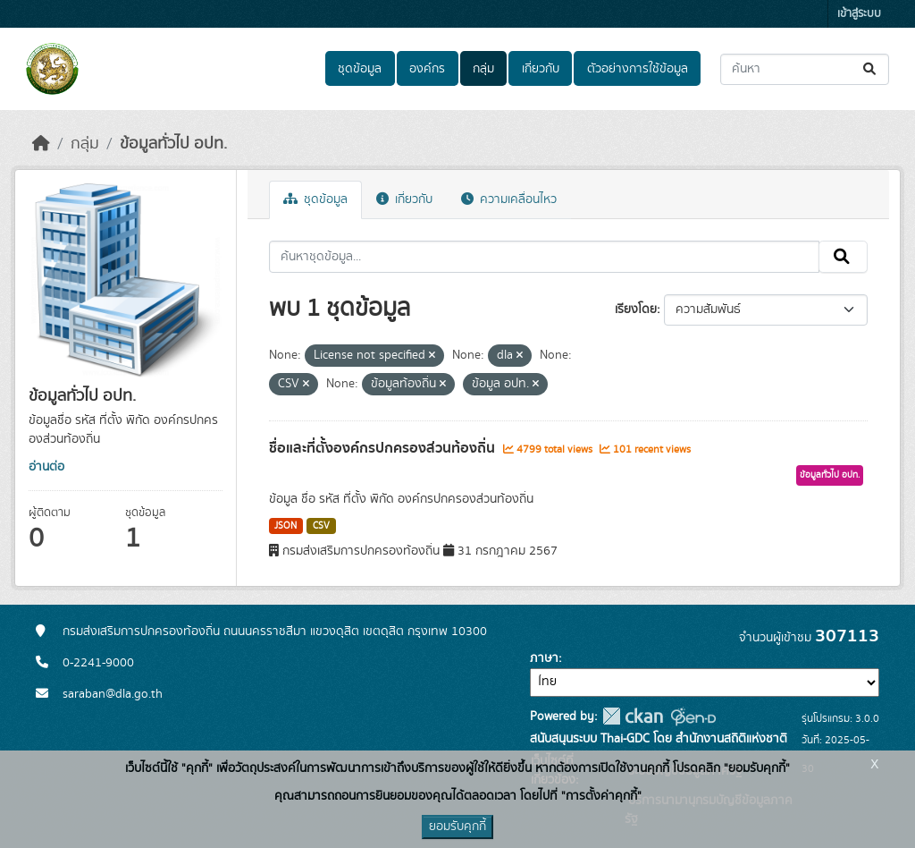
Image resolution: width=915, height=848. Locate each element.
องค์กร (427, 69)
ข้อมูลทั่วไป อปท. (173, 144)
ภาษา (544, 658)
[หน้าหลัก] (41, 144)
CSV (321, 526)
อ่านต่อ (46, 467)
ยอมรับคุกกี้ (457, 826)
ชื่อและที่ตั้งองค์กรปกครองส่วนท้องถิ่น (384, 448)
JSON (285, 526)
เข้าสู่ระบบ (859, 13)
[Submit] (871, 69)
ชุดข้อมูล (360, 69)
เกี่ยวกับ (540, 69)
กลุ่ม (483, 69)
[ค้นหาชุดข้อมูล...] (804, 69)
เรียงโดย (636, 309)
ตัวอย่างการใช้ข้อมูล (637, 69)
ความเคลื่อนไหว (509, 199)
